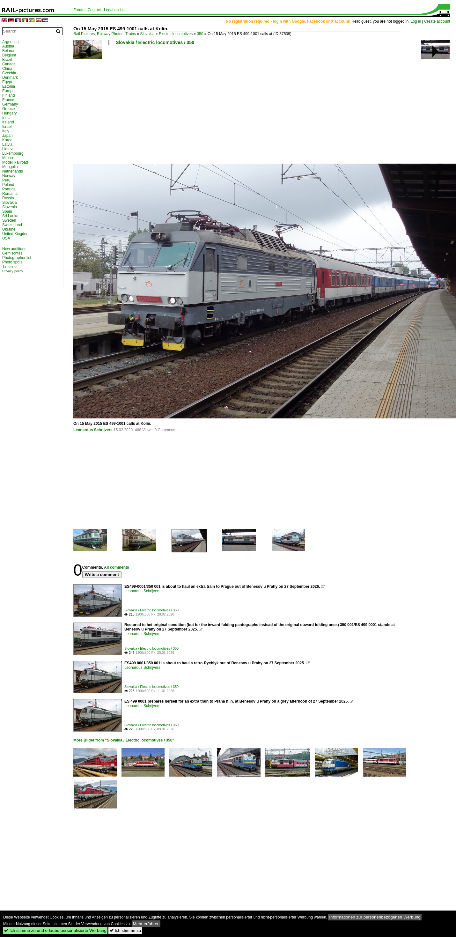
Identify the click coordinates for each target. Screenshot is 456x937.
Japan (7, 135)
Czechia (9, 73)
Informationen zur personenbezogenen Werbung (375, 917)
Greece (8, 109)
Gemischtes (12, 253)
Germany (10, 104)
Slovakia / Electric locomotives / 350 (155, 42)
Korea (7, 140)
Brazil (7, 59)
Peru (6, 180)
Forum (79, 10)
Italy (5, 131)
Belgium (9, 55)
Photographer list (16, 257)
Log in (416, 21)
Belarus (8, 50)
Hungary (9, 113)
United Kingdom (15, 234)
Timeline (9, 266)
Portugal (9, 189)
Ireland (8, 122)
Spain (7, 211)
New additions (14, 249)
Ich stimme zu (125, 930)
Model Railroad (15, 162)
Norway (8, 175)
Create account (437, 21)
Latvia (7, 144)
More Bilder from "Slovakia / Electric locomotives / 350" (123, 740)
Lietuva (8, 149)
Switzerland (12, 225)
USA (6, 238)
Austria (8, 46)
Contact (94, 10)
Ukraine (8, 229)
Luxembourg (13, 153)
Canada (9, 64)
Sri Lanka (10, 216)
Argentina (10, 42)
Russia (8, 198)
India (6, 117)
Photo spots (12, 262)
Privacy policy (12, 271)
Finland (8, 95)
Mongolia (10, 167)
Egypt (7, 82)
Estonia (8, 86)
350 (200, 34)
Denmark (10, 77)
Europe (8, 91)
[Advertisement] (252, 106)
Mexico (8, 158)
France (8, 100)
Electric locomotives (176, 34)
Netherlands (12, 171)
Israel (6, 126)
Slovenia (9, 207)
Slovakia (147, 34)
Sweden (9, 220)
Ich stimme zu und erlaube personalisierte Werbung (55, 930)
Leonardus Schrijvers (93, 430)
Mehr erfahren (146, 923)
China (7, 68)
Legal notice (114, 10)
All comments (116, 567)
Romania (10, 193)
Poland (8, 184)
